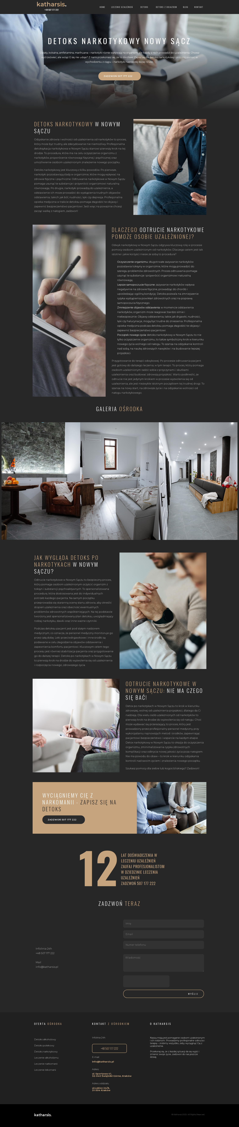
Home (102, 7)
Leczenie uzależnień (122, 7)
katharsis (52, 4)
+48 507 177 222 (52, 9)
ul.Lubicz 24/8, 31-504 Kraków (101, 1089)
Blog (185, 7)
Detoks (145, 7)
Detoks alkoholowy (45, 1039)
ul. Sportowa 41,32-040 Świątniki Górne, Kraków (112, 1074)
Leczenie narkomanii (45, 1063)
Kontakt (198, 7)
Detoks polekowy (44, 1045)
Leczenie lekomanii (45, 1069)
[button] (119, 76)
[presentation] (146, 981)
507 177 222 (146, 883)
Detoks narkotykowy (46, 1051)
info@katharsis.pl (103, 1061)
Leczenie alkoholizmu (46, 1057)
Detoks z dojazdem (166, 7)
